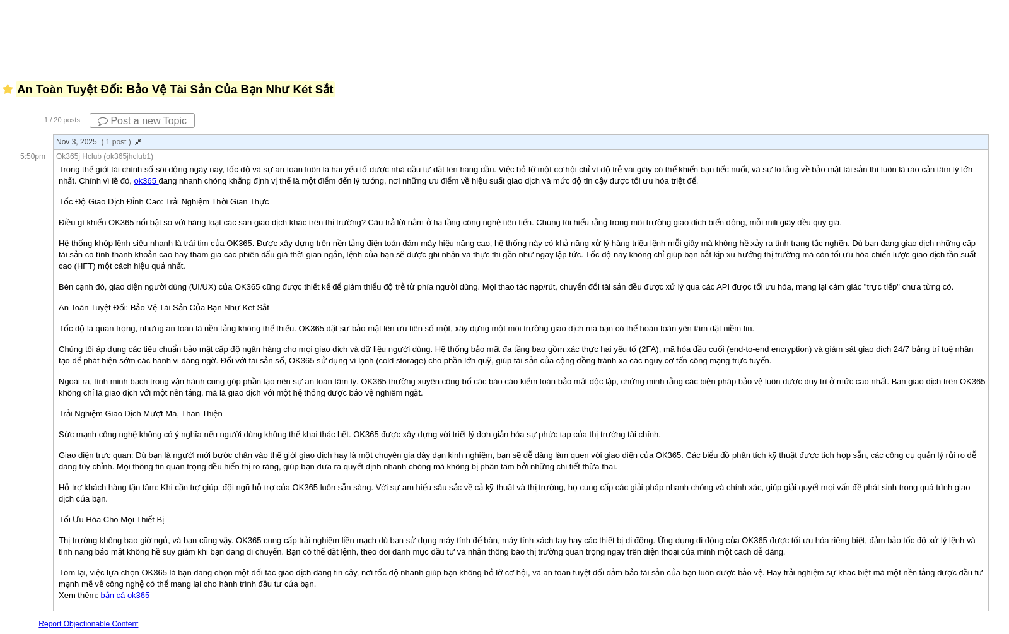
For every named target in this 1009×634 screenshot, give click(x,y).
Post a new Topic (142, 120)
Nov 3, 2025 (98, 142)
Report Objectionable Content (88, 623)
